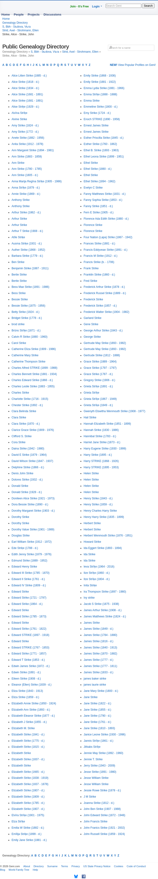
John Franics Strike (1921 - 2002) (104, 827)
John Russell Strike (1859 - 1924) (104, 834)
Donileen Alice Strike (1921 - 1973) (33, 498)
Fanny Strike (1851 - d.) (98, 206)
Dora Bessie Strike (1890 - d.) (30, 504)
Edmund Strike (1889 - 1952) (29, 560)
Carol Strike (19, 343)
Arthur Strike (19, 218)
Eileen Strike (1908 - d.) (26, 678)
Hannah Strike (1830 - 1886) (101, 430)
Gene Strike (91, 324)
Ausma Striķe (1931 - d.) (27, 243)
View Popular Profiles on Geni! (133, 65)
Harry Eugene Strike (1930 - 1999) (105, 448)
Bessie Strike (20, 299)
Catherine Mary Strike (25, 355)
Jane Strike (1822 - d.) (97, 703)
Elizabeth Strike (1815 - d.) (28, 746)
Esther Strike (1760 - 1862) (100, 144)
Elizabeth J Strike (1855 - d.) (29, 722)
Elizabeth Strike (21, 753)
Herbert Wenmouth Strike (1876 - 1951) (108, 535)
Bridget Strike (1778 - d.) (27, 318)
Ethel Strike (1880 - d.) (97, 168)
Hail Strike (90, 417)
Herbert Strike (92, 523)
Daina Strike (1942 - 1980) (28, 448)
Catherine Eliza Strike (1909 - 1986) (34, 349)
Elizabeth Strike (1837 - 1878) (30, 784)
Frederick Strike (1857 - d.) (100, 305)
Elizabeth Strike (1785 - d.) (28, 803)
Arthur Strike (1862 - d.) (26, 212)
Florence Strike (93, 225)
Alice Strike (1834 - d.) (25, 88)
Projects (33, 14)
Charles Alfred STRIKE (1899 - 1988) (34, 367)
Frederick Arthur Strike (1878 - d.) (104, 287)
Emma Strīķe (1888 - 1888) (100, 94)
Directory (39, 866)
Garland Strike (92, 318)
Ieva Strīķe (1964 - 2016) (99, 566)
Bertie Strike (19, 274)
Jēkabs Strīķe (92, 746)
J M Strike (90, 796)
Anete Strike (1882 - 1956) (28, 137)
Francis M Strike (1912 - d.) (100, 255)
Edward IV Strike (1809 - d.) (29, 585)
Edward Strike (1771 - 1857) (29, 653)
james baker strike (95, 678)
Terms (64, 866)
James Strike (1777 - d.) (98, 659)
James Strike (92, 622)
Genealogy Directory (15, 22)
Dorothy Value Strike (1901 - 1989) (33, 529)
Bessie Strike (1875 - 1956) (28, 305)
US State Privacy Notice (97, 866)
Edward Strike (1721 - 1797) (29, 597)
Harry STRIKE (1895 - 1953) (101, 467)
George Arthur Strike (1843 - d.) (103, 330)
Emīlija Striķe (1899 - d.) (26, 834)
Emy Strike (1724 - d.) (97, 113)
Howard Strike (92, 541)
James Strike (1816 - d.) (98, 641)
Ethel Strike (91, 162)
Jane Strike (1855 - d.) (97, 709)
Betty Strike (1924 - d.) (25, 312)
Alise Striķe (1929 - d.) (25, 106)
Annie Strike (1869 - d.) (26, 194)
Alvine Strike (19, 119)
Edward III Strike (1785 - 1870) (30, 572)
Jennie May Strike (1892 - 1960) (103, 753)
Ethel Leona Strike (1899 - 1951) (104, 156)
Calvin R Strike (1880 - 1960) (29, 336)
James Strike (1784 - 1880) (100, 635)
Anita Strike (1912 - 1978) (27, 144)
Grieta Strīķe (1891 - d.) (98, 386)
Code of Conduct (136, 866)
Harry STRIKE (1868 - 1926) (101, 461)
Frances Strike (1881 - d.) (99, 243)
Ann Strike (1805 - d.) (25, 175)
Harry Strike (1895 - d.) (98, 454)
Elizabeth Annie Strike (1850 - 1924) (34, 703)
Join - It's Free (79, 6)
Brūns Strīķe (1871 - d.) (26, 330)
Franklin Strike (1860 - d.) (99, 274)
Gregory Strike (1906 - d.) (99, 380)
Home (5, 14)
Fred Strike (90, 280)
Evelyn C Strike (93, 187)
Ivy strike (89, 597)
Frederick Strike (93, 299)
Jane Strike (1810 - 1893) (99, 728)
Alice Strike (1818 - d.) (25, 81)
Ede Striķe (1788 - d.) (25, 548)
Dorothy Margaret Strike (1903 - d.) (33, 510)
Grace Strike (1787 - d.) (98, 374)
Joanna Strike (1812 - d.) (99, 803)
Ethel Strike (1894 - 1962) (99, 181)
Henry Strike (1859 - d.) (98, 504)
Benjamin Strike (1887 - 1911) (30, 268)
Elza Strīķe (18, 821)
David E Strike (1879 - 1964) (29, 454)
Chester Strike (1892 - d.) (27, 405)
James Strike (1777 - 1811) (100, 666)
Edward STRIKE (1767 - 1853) (30, 647)
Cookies (118, 866)
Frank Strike (91, 268)
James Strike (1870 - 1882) (100, 653)
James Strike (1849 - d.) (98, 628)
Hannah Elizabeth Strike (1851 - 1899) (107, 423)
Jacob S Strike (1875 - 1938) (101, 604)
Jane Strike (91, 697)
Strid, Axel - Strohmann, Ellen (20, 30)
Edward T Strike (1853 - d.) (28, 659)
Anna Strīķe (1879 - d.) (26, 187)
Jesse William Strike (96, 778)
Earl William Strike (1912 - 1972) (32, 541)
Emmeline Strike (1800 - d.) (100, 106)
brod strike (18, 324)
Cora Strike (18, 442)
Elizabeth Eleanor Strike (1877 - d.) (33, 715)
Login (96, 6)
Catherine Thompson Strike (28, 361)
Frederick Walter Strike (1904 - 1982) (106, 312)
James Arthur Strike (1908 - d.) (102, 610)
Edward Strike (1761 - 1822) (29, 628)
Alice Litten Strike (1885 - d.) (29, 75)
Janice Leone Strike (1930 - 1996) (105, 734)
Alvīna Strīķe (19, 113)
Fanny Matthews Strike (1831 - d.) (105, 194)
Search (148, 5)
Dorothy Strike (20, 517)
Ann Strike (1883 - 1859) (27, 156)
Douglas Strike (21, 535)
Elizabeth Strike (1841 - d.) (28, 734)
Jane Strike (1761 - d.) (97, 722)
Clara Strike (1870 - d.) (26, 423)
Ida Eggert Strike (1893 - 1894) (103, 548)
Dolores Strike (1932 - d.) (27, 479)
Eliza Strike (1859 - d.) (25, 697)
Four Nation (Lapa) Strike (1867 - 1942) (108, 237)
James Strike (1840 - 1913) (100, 647)
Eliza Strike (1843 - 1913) (27, 691)
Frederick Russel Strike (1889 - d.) (105, 293)
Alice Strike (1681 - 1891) (27, 94)
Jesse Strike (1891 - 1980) (100, 771)
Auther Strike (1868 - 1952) (28, 249)
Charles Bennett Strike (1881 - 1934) (34, 374)
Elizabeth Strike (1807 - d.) (28, 790)
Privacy (75, 866)
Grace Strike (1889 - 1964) (100, 361)
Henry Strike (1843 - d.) (98, 498)
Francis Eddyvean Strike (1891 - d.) (105, 249)
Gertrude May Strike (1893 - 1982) (105, 343)
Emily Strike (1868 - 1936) (100, 75)
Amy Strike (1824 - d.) (25, 125)
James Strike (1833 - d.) (98, 672)
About (26, 866)
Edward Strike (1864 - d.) (27, 604)
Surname (52, 866)
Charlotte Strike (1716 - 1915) (30, 399)
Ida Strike (89, 554)
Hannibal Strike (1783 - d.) (100, 436)
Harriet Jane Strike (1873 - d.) (102, 442)
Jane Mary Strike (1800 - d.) (101, 691)
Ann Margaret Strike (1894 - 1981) (33, 150)
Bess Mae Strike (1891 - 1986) (30, 287)
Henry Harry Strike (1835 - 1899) (104, 517)
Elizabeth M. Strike (23, 728)
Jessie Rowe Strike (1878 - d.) (102, 790)
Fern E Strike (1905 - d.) (99, 212)
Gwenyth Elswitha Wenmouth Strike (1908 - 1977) (114, 411)
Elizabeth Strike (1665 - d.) (28, 771)
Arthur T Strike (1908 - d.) (27, 231)
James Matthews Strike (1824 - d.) (105, 616)
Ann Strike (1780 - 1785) (27, 168)
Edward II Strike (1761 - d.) (28, 579)
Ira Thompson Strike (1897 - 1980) (105, 591)
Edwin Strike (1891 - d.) (26, 672)
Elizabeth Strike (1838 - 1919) (30, 778)
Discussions (52, 14)
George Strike (92, 336)
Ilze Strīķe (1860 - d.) (97, 572)
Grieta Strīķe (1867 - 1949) (100, 399)
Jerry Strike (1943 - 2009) (99, 765)
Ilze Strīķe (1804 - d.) (97, 579)
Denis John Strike (22, 473)
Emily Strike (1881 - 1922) (100, 81)
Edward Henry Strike (24, 566)
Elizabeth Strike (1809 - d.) (28, 796)
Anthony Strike (21, 200)
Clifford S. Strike (22, 436)
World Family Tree (19, 869)
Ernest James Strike (96, 125)
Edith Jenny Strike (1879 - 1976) (31, 554)
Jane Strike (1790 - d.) (97, 715)
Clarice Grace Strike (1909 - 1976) (33, 430)
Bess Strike (19, 293)
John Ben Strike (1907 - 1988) (102, 809)
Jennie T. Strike (93, 759)
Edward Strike (20, 591)
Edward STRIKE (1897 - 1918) (30, 635)
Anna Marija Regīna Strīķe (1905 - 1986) (37, 181)
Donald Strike (20, 486)
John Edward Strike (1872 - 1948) (104, 815)
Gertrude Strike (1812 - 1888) (102, 355)
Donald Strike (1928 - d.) (27, 492)
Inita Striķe (90, 585)
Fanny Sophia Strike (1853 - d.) (103, 200)
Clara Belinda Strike (24, 411)
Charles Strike (20, 392)
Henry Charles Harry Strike (100, 510)
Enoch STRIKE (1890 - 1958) (102, 119)
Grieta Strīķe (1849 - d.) (98, 405)
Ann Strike (18, 162)
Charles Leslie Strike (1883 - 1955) (33, 386)
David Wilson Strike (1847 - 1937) (32, 461)
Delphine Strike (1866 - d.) (28, 467)
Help (35, 869)
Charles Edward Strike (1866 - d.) (32, 380)
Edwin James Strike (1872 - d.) (31, 666)
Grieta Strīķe (91, 392)
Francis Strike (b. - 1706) (99, 262)
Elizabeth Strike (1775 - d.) (28, 740)
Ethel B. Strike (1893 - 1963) (101, 150)
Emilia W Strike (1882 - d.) (28, 827)
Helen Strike (91, 473)
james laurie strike (95, 684)
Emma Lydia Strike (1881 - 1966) (104, 88)
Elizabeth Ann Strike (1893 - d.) (31, 709)
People (19, 14)
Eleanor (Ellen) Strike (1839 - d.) (31, 684)
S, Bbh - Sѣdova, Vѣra (16, 26)
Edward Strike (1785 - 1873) (29, 616)
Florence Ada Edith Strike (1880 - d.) (106, 218)
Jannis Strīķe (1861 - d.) (98, 740)
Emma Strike (92, 100)
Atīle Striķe (18, 237)
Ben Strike (18, 262)
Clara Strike (19, 417)
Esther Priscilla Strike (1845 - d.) (103, 137)
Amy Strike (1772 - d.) (25, 131)
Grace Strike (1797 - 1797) (100, 367)
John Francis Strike (95, 821)
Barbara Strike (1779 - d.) (27, 255)
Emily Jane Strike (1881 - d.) (29, 840)
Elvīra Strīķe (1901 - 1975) (28, 815)
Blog (2, 869)
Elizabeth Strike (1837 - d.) (28, 759)
